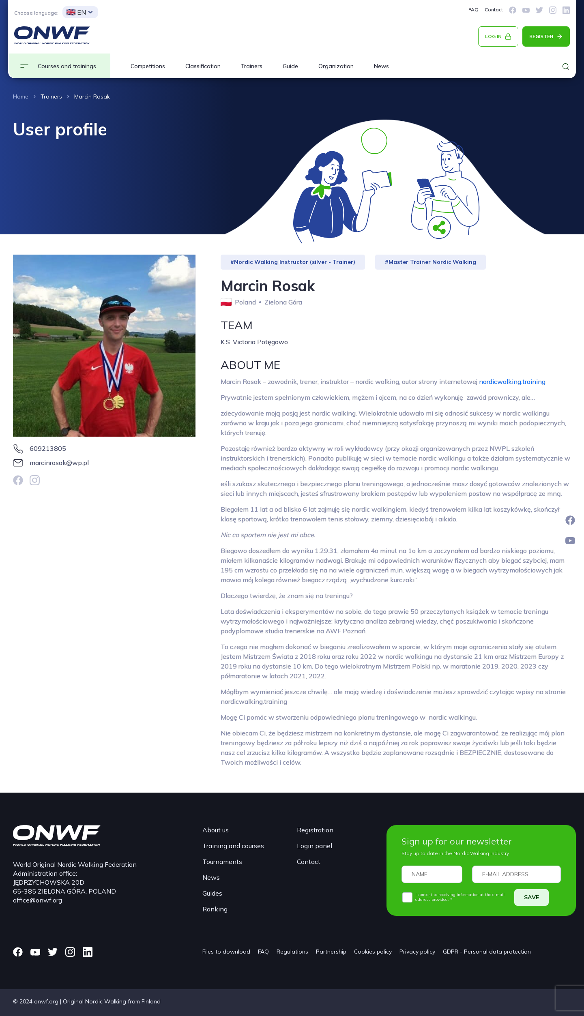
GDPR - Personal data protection (487, 951)
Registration (315, 830)
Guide (290, 66)
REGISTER (541, 36)
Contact (494, 9)
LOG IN (493, 36)
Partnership (331, 951)
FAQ (473, 9)
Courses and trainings (67, 66)
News (381, 66)
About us (215, 830)
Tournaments (222, 861)
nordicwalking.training (512, 381)
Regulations (292, 951)
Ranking (215, 909)
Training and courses (233, 846)
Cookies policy (373, 951)
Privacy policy (417, 951)
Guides (212, 893)
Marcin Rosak (92, 96)
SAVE (531, 897)
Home (20, 96)
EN (76, 12)
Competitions (148, 66)
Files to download (226, 951)
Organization (336, 66)
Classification (203, 66)
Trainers (251, 66)
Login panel (314, 846)
